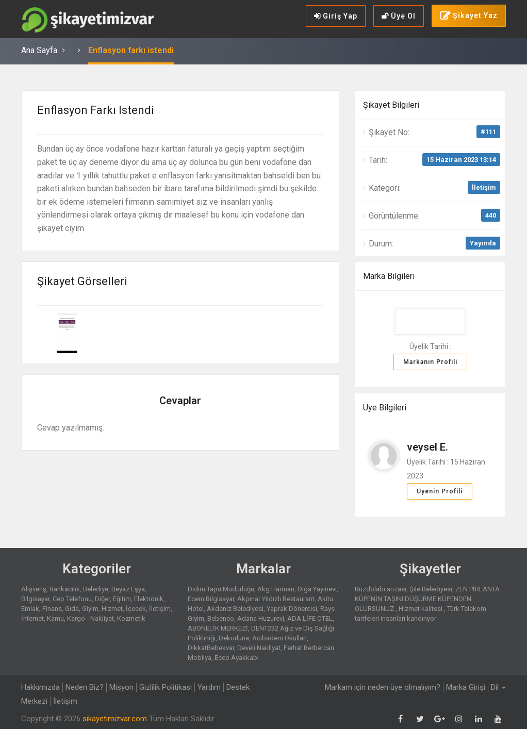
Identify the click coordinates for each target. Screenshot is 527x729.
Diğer (102, 599)
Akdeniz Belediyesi (235, 608)
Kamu (55, 618)
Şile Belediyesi (430, 589)
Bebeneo (220, 618)
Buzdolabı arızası (380, 589)
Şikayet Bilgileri (391, 105)
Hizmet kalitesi (421, 608)
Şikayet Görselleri (82, 281)
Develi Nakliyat (259, 648)
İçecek (136, 608)
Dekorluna (234, 638)
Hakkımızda (40, 687)
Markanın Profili (430, 362)
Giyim (90, 608)
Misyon (121, 687)
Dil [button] (498, 687)
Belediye (95, 589)
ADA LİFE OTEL (310, 618)
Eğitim (122, 599)
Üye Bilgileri (384, 407)
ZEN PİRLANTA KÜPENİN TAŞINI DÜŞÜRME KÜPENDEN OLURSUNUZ (427, 598)
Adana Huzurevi (260, 618)
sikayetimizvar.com (115, 718)
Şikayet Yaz (469, 16)
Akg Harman (275, 589)
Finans (52, 608)
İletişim (484, 187)
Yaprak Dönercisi (292, 608)
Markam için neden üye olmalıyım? (382, 687)
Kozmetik (131, 618)
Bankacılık (65, 589)
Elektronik (148, 599)
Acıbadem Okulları (279, 638)
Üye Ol (399, 16)
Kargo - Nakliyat (90, 618)
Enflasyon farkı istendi (131, 50)
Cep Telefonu (72, 599)
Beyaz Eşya (128, 589)
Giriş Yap (335, 16)
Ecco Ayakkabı (237, 657)
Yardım (209, 687)
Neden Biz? (84, 687)
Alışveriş (33, 589)
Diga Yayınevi (317, 589)
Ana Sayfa (39, 50)
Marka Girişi (465, 687)
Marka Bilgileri (389, 276)
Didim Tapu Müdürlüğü (221, 589)
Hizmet (112, 608)
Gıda (72, 608)
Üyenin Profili (440, 491)
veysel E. (427, 447)
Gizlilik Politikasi (165, 687)
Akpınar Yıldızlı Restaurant (276, 599)
